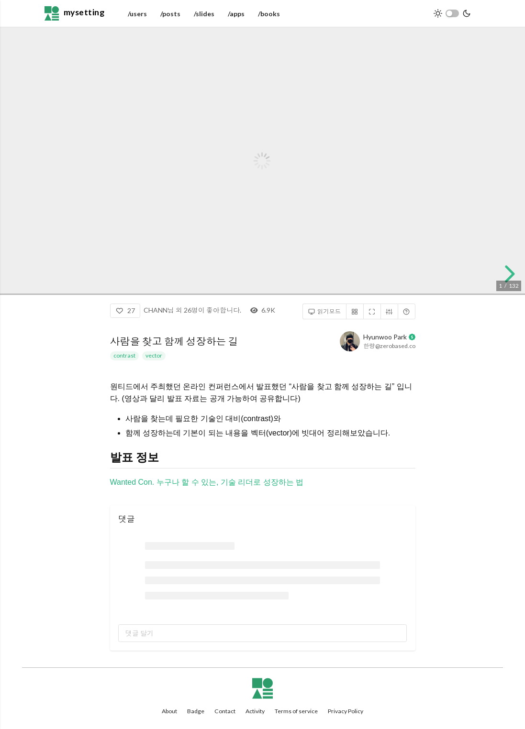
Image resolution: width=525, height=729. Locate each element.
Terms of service (296, 711)
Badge (195, 711)
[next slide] (507, 274)
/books (269, 14)
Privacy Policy (345, 711)
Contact (224, 711)
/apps (236, 14)
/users (137, 14)
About (169, 711)
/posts (170, 14)
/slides (204, 14)
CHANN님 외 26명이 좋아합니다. (192, 310)
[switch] (452, 13)
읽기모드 (324, 312)
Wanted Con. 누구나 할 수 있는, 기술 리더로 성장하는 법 (207, 482)
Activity (255, 711)
